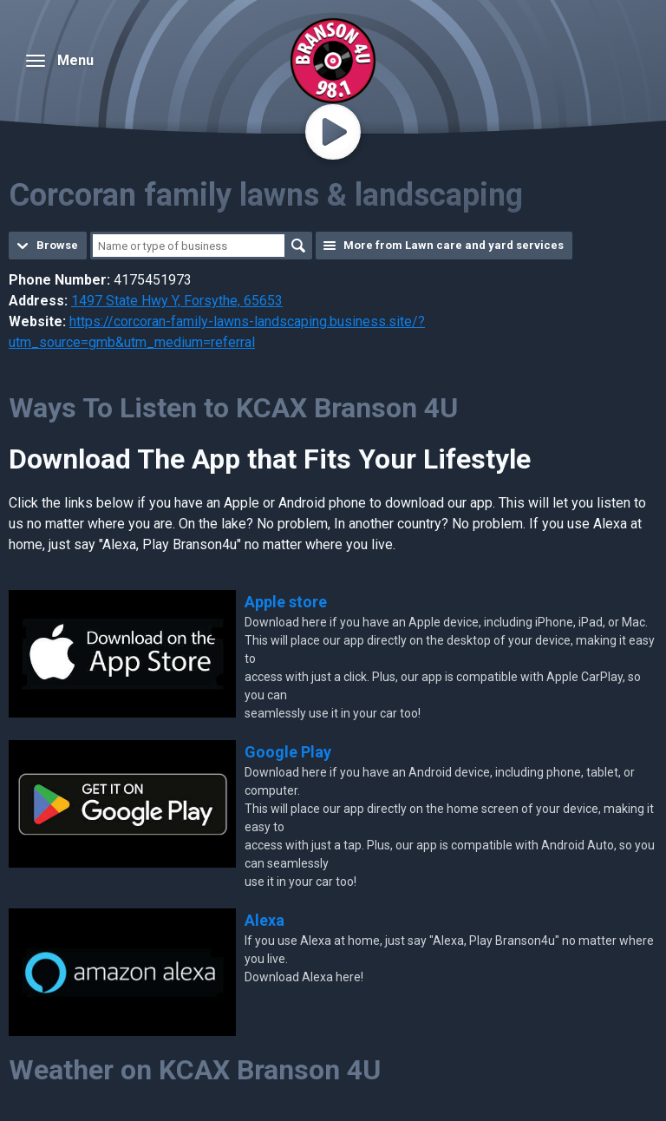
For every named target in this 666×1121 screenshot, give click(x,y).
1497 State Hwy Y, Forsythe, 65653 (177, 300)
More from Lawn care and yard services (453, 245)
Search (298, 245)
